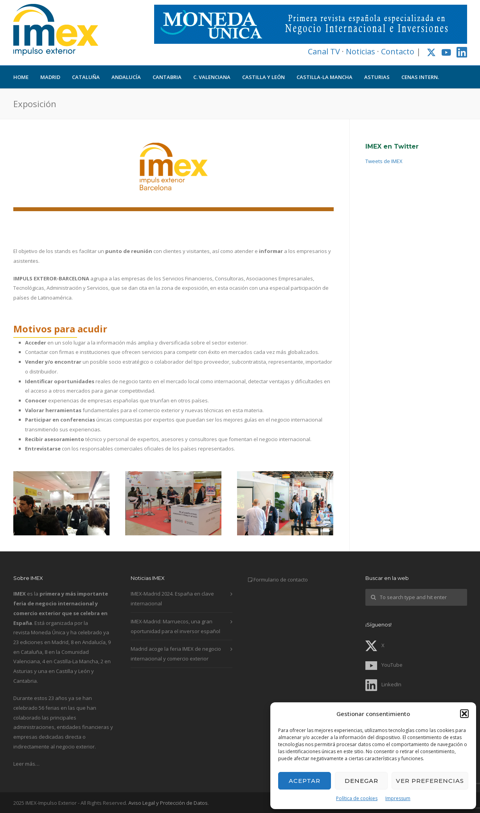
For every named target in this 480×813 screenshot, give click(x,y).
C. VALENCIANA (211, 77)
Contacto (397, 51)
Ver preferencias (430, 780)
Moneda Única (48, 632)
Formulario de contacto (280, 579)
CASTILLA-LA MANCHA (324, 77)
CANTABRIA (167, 77)
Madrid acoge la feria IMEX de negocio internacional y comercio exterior (176, 653)
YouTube (384, 664)
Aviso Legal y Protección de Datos (168, 802)
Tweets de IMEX (384, 161)
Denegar (361, 780)
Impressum (397, 798)
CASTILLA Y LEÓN (263, 77)
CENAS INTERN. (420, 77)
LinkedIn (383, 684)
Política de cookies (357, 798)
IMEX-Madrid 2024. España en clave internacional (172, 598)
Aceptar (304, 780)
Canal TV (324, 51)
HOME (21, 77)
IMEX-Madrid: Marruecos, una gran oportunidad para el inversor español (175, 626)
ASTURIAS (377, 77)
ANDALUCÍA (126, 77)
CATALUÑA (86, 77)
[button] (464, 714)
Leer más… (26, 763)
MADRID (50, 77)
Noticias (360, 51)
